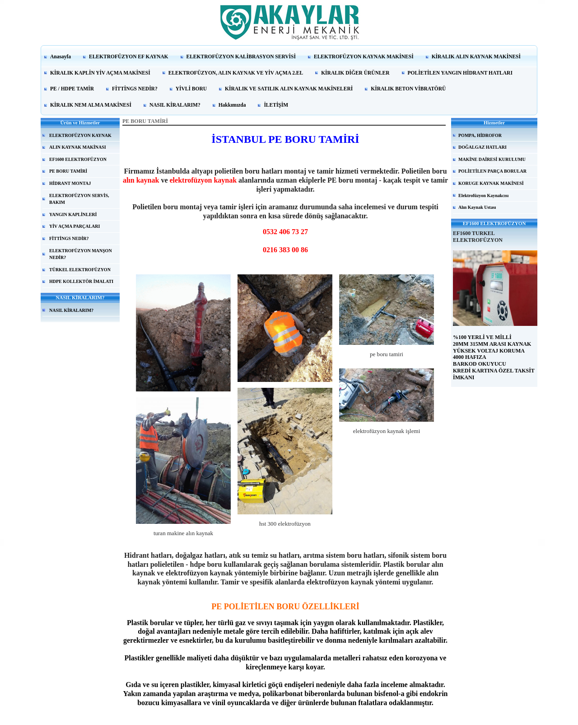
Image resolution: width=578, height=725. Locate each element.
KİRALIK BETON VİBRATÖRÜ (408, 88)
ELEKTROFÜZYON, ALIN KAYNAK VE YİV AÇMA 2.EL (235, 72)
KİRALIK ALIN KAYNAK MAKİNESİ (476, 56)
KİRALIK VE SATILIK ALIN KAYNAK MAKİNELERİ (289, 88)
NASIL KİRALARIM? (174, 105)
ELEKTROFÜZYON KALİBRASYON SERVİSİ (241, 56)
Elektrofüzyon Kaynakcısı (483, 195)
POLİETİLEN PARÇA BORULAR (492, 171)
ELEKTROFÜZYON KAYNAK (80, 135)
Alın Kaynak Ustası (477, 207)
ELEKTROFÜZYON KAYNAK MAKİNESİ (364, 56)
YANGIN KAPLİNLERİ (73, 214)
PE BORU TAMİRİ (68, 171)
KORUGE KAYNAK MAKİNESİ (491, 183)
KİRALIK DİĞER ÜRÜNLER (355, 72)
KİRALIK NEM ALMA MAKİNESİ (90, 105)
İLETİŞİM (276, 105)
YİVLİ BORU (191, 88)
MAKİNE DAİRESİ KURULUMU (492, 159)
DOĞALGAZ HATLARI (482, 147)
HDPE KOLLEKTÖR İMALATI (81, 281)
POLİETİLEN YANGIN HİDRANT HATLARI (460, 72)
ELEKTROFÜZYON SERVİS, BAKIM (79, 199)
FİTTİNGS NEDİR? (135, 88)
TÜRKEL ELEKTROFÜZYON (80, 269)
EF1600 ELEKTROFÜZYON (78, 159)
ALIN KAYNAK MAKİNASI (77, 147)
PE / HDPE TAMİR (72, 88)
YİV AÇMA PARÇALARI (74, 226)
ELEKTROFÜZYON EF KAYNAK (128, 56)
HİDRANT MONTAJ (70, 183)
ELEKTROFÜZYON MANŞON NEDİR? (80, 254)
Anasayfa (60, 56)
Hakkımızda (232, 105)
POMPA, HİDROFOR (480, 135)
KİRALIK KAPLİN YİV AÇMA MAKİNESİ (100, 72)
